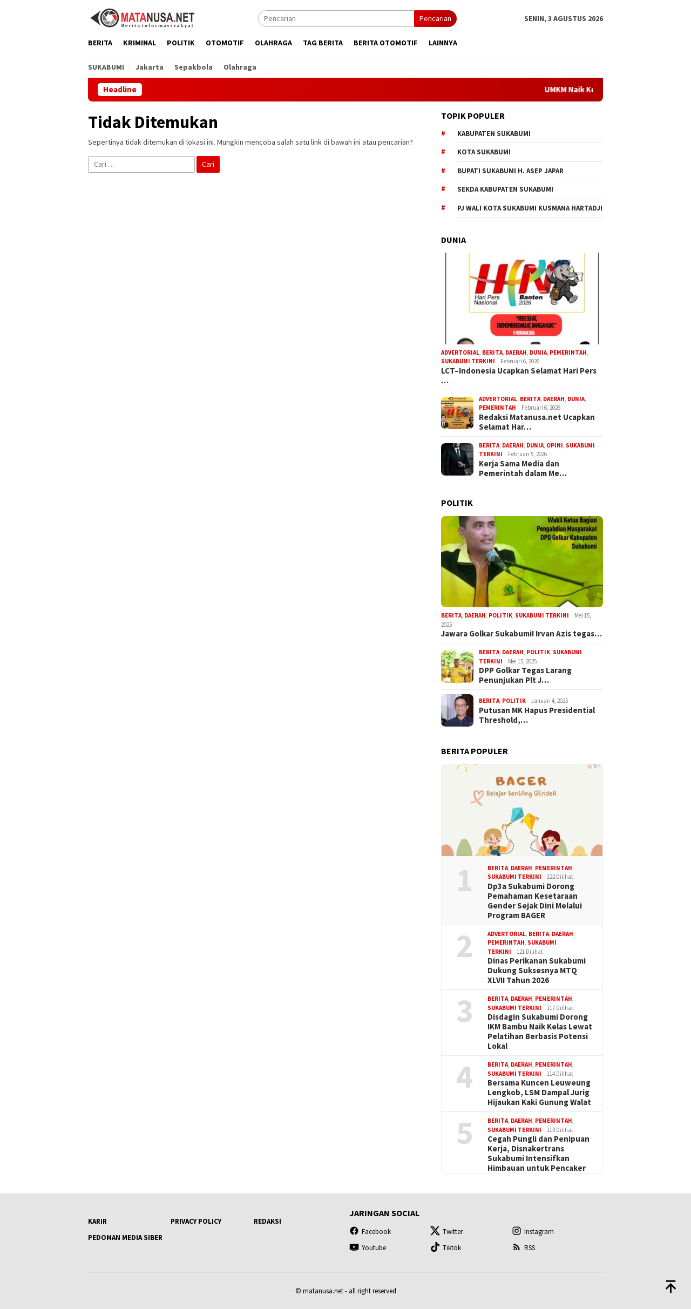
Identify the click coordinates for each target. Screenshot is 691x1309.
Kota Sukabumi (484, 152)
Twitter (446, 1231)
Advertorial (460, 352)
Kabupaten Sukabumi (494, 133)
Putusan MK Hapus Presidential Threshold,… (537, 715)
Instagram (533, 1231)
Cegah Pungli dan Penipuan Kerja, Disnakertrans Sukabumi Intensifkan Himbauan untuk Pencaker (538, 1153)
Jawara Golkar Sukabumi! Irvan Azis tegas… (521, 634)
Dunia (538, 352)
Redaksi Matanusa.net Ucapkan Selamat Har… (537, 422)
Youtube (367, 1247)
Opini (554, 445)
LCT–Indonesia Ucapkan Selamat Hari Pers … (519, 375)
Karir (97, 1221)
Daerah (516, 352)
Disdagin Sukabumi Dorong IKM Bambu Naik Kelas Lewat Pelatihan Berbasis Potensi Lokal (539, 1031)
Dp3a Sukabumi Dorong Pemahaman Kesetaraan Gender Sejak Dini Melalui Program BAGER (534, 900)
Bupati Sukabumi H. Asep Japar (510, 170)
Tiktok (445, 1247)
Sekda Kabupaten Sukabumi (505, 189)
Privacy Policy (196, 1221)
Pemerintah (568, 352)
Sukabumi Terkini (468, 361)
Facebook (370, 1231)
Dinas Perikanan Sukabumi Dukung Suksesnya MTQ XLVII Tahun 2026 (536, 970)
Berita (492, 352)
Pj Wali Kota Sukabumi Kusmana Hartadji (529, 208)
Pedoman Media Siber (125, 1237)
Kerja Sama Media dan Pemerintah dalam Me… (523, 468)
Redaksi (267, 1221)
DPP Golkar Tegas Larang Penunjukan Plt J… (525, 675)
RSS (523, 1247)
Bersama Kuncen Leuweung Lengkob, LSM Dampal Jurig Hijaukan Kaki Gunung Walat (539, 1092)
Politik (500, 615)
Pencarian (435, 18)
